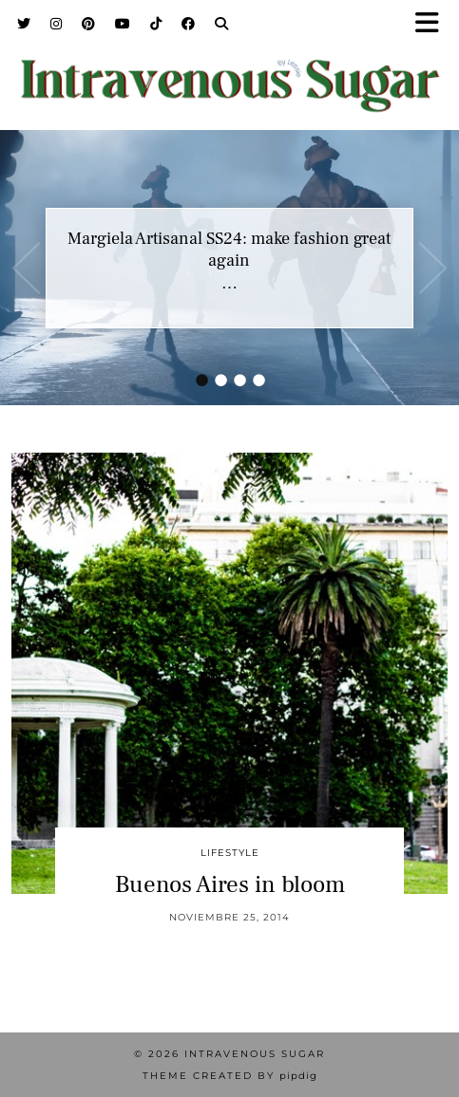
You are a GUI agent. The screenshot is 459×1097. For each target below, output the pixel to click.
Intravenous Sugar (254, 1054)
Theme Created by (230, 1075)
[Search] (222, 23)
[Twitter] (24, 23)
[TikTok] (156, 23)
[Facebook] (189, 23)
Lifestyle (230, 852)
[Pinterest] (89, 23)
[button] (433, 24)
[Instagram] (56, 23)
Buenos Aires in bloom (230, 884)
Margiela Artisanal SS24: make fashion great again (229, 249)
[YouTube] (123, 23)
